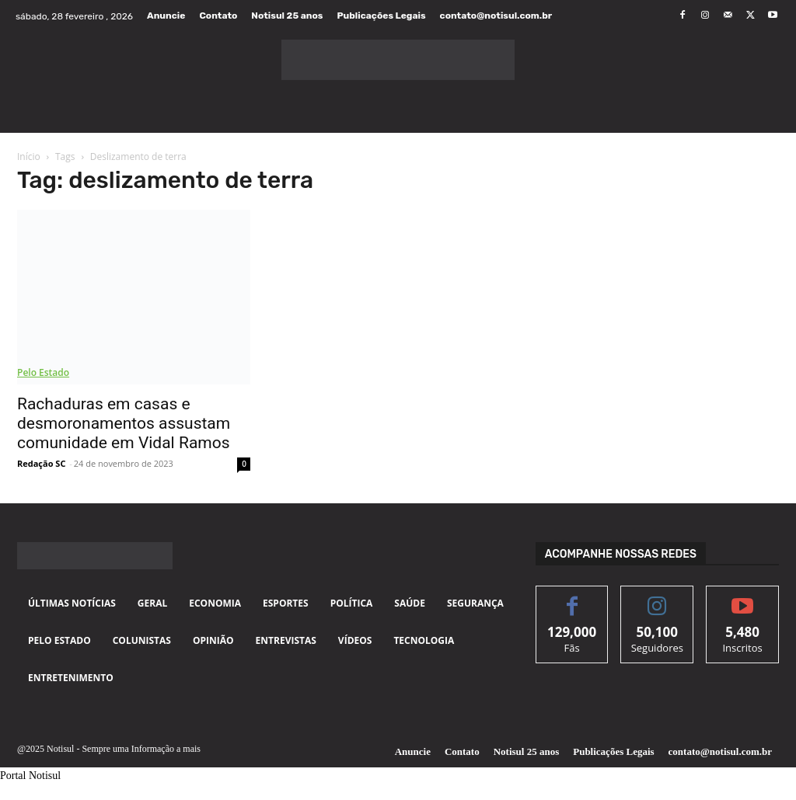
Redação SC (41, 463)
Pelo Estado (43, 372)
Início (28, 156)
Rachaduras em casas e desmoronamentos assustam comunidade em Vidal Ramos (123, 423)
